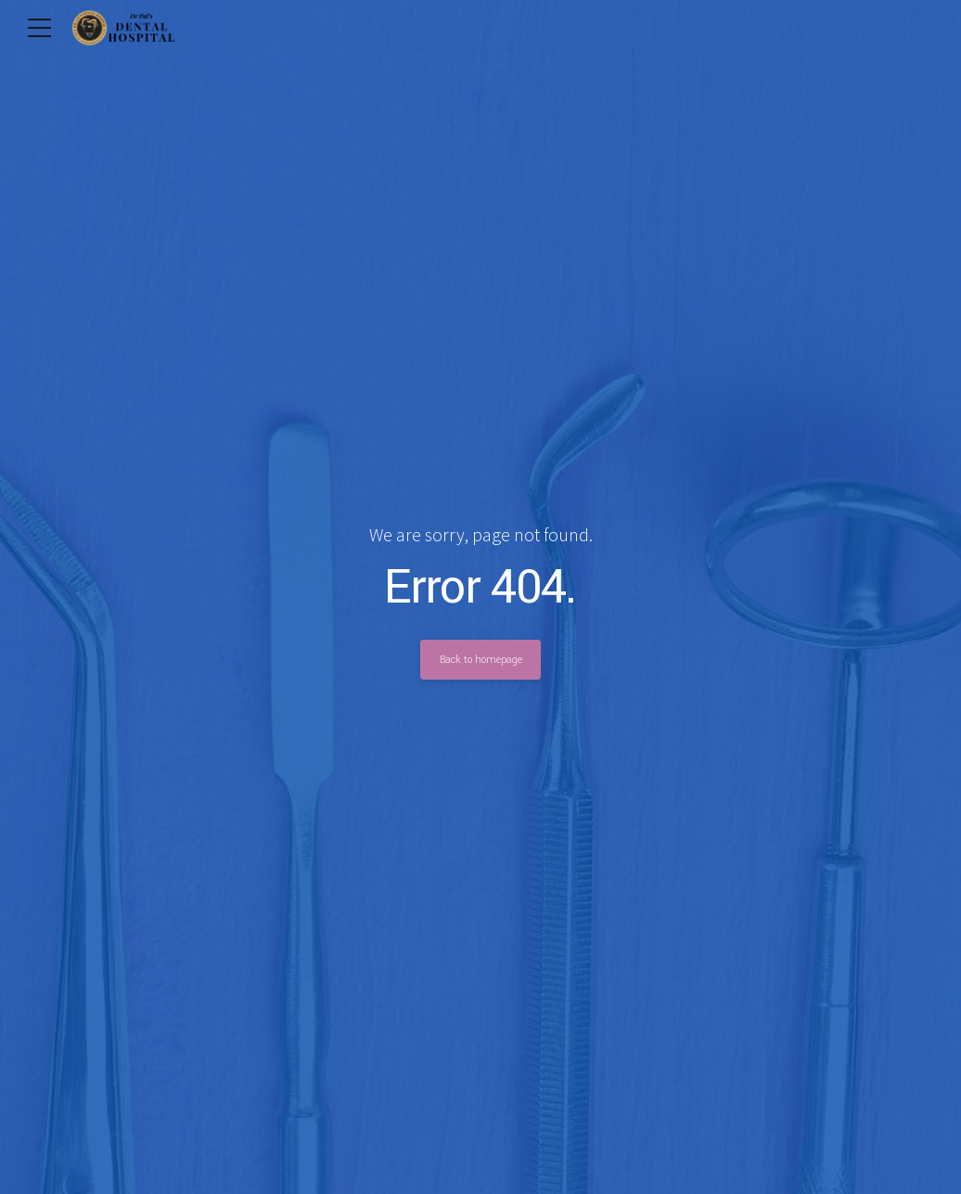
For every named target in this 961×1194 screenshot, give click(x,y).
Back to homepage (480, 659)
